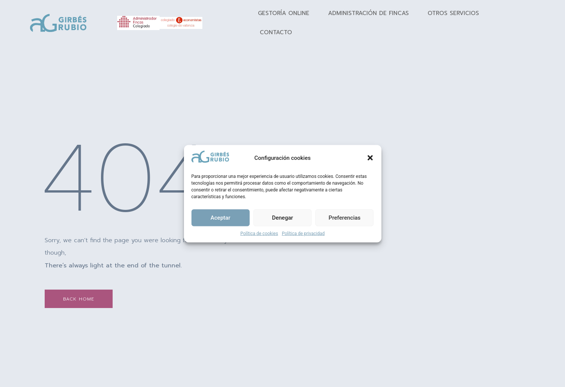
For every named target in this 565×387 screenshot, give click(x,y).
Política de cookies (259, 233)
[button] (370, 158)
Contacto (276, 32)
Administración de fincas (368, 13)
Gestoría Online (283, 13)
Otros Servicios (453, 13)
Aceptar (221, 217)
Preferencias (344, 217)
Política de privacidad (303, 233)
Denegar (282, 217)
